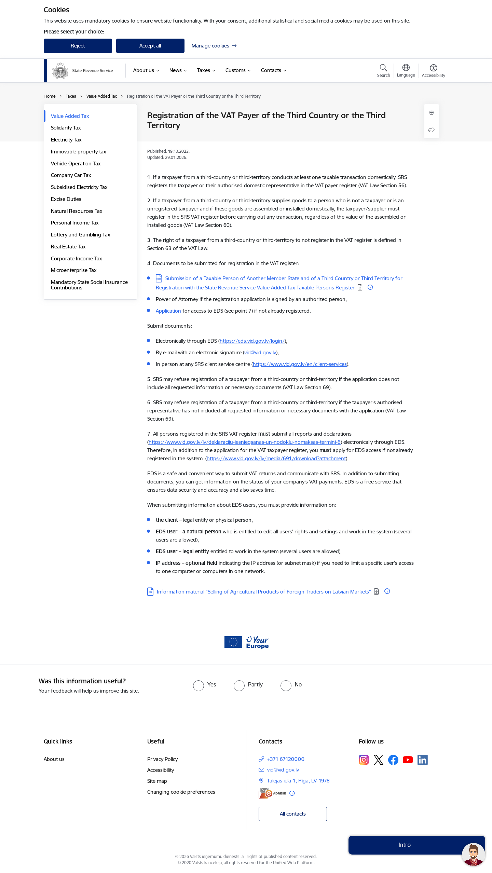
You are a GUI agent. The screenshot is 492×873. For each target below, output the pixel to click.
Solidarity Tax (66, 127)
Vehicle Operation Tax (76, 163)
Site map (157, 781)
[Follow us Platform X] (378, 760)
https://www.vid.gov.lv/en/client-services (300, 364)
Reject (78, 45)
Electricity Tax (66, 139)
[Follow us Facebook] (393, 760)
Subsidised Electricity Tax (79, 187)
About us (54, 759)
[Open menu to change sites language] (406, 71)
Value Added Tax (70, 116)
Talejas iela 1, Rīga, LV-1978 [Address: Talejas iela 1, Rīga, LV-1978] (298, 780)
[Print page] (431, 112)
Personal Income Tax (75, 222)
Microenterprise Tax (74, 270)
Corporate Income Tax (76, 258)
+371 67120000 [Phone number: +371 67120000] (285, 759)
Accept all (150, 45)
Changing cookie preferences (181, 792)
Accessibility (160, 770)
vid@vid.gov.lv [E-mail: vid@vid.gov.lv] (283, 769)
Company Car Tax (71, 175)
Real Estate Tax (68, 246)
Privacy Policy (162, 759)
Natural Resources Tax (76, 211)
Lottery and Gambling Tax (80, 234)
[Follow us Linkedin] (423, 760)
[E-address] (272, 793)
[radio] (204, 684)
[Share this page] (431, 129)
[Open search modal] (384, 72)
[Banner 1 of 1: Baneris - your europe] (246, 642)
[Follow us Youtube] (408, 759)
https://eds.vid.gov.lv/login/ (252, 341)
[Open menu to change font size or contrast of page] (434, 72)
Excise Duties (66, 199)
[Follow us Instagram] (364, 760)
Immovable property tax (78, 151)
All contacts (293, 813)
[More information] (370, 287)
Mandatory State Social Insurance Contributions (89, 285)
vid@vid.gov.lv (260, 352)
